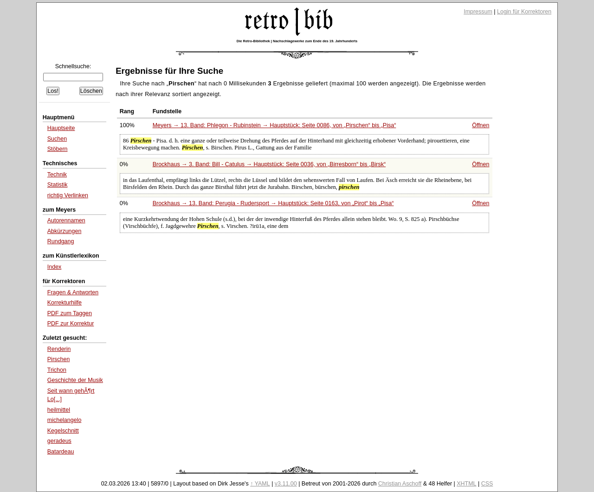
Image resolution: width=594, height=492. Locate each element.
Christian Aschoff (399, 483)
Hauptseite (61, 128)
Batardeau (60, 451)
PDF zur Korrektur (70, 323)
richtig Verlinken (67, 195)
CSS (487, 483)
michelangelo (64, 420)
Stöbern (57, 149)
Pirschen (58, 359)
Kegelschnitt (63, 430)
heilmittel (58, 410)
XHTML (466, 483)
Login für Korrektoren (524, 11)
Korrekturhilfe (64, 302)
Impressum (478, 11)
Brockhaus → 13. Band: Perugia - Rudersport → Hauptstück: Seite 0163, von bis (273, 203)
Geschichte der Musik (75, 380)
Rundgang (60, 241)
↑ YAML (260, 483)
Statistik (57, 184)
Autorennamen (66, 220)
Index (54, 267)
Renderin (59, 349)
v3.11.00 (286, 483)
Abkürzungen (64, 231)
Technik (57, 174)
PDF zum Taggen (69, 313)
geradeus (59, 441)
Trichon (56, 370)
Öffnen (480, 125)
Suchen (57, 139)
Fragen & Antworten (72, 292)
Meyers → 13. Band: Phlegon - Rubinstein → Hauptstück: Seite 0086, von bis (274, 125)
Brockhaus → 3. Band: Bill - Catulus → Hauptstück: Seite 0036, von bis (269, 164)
